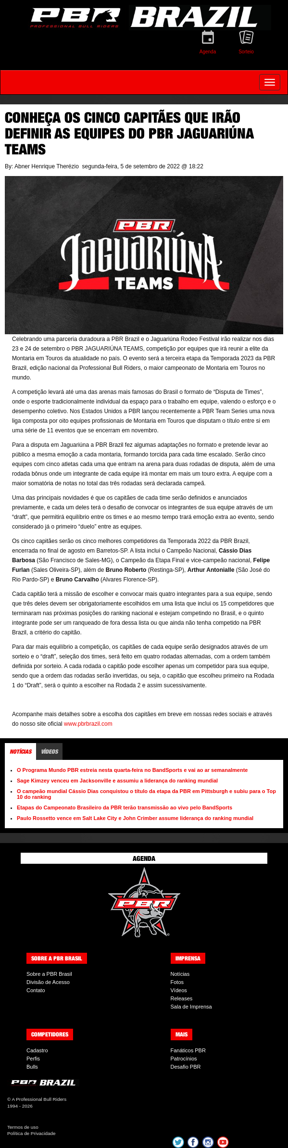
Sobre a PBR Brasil (49, 974)
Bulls (32, 1067)
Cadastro (37, 1050)
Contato (35, 990)
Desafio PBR (186, 1067)
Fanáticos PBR (188, 1050)
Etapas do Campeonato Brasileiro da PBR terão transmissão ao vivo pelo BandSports (124, 807)
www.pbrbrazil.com (88, 723)
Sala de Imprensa (191, 1006)
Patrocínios (184, 1058)
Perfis (33, 1058)
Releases (182, 998)
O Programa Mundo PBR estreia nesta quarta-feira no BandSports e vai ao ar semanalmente (132, 770)
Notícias (180, 974)
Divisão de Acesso (48, 982)
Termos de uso (22, 1127)
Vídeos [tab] (49, 751)
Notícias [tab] (20, 751)
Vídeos (179, 990)
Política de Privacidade (31, 1133)
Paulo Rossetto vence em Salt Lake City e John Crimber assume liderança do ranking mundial (135, 818)
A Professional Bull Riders (39, 1099)
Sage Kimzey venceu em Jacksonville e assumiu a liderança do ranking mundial (117, 780)
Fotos (177, 982)
